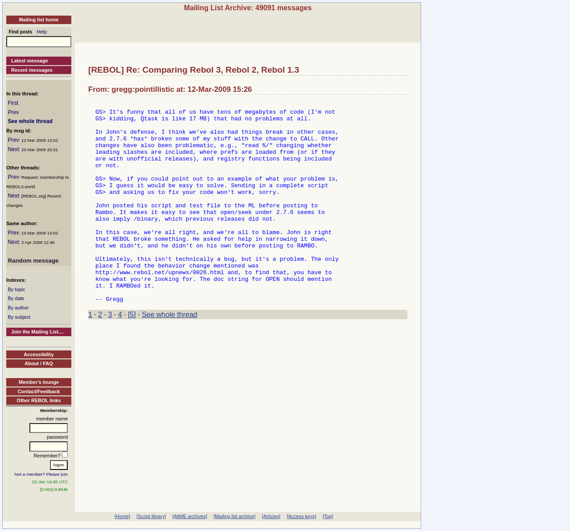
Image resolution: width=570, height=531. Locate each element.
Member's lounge (39, 382)
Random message (33, 260)
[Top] (328, 516)
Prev (13, 112)
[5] (132, 354)
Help (42, 31)
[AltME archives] (189, 516)
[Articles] (271, 516)
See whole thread (30, 121)
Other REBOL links (39, 400)
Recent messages (32, 70)
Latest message (29, 60)
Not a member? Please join (41, 474)
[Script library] (151, 516)
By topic (16, 289)
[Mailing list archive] (234, 516)
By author (18, 307)
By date (16, 298)
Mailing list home (38, 19)
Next (13, 149)
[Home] (122, 516)
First (13, 103)
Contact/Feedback (39, 391)
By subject (19, 317)
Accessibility (38, 354)
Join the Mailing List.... (37, 331)
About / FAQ (39, 363)
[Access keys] (301, 516)
